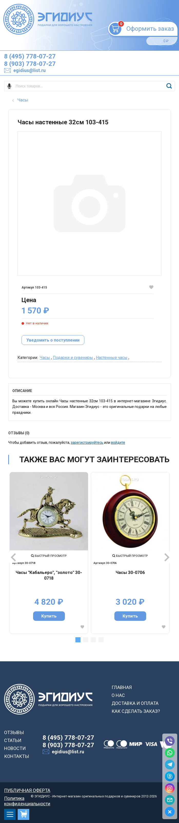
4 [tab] (101, 639)
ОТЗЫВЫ (14, 732)
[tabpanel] (49, 553)
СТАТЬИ (12, 740)
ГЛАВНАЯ (122, 687)
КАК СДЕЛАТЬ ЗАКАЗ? (136, 711)
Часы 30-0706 (130, 572)
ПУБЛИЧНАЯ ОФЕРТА (27, 790)
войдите (118, 442)
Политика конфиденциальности (27, 798)
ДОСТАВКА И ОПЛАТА (135, 703)
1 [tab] (78, 639)
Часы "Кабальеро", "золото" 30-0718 (49, 575)
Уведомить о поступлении (52, 340)
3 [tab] (93, 639)
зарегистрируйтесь (87, 442)
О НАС (118, 695)
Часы (45, 357)
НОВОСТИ (15, 748)
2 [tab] (85, 639)
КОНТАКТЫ (16, 756)
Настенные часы (111, 357)
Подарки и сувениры (73, 357)
